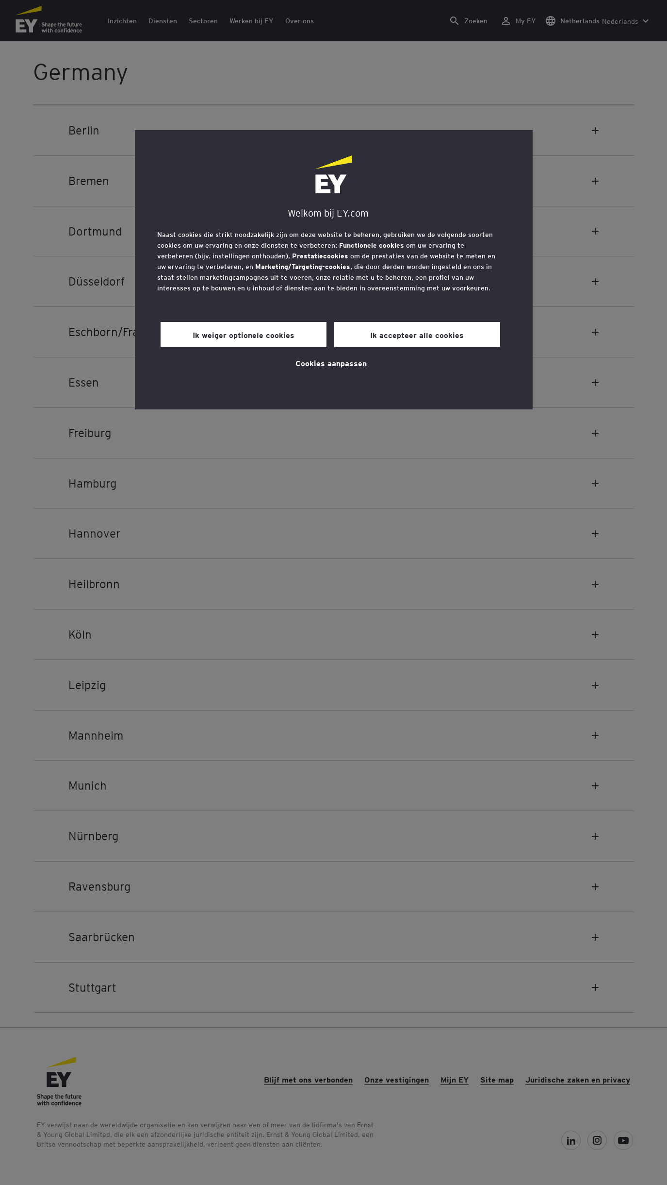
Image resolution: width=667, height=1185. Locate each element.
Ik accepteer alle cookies (417, 334)
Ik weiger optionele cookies (243, 334)
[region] (334, 269)
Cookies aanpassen (331, 362)
